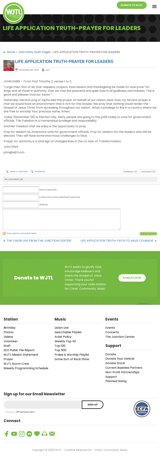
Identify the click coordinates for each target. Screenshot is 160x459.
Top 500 (60, 350)
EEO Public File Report (19, 350)
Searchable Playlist (68, 332)
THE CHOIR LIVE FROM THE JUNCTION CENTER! (39, 240)
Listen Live (62, 328)
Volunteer (11, 341)
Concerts (112, 332)
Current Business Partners (123, 368)
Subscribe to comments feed (21, 233)
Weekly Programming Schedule (26, 368)
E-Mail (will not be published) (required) (59, 197)
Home (11, 52)
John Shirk (25, 52)
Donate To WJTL (132, 5)
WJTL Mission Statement (21, 355)
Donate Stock (115, 363)
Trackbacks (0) (130, 171)
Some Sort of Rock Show (72, 359)
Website (43, 204)
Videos (8, 337)
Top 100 (60, 346)
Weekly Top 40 (65, 341)
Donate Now (132, 278)
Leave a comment (18, 171)
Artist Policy (63, 337)
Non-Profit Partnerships (122, 372)
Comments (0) (148, 171)
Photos (9, 332)
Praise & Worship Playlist (72, 355)
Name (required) (48, 189)
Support (111, 377)
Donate (110, 354)
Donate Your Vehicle (119, 359)
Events (110, 328)
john (48, 69)
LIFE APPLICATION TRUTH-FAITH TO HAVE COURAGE (117, 240)
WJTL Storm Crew (16, 364)
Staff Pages (42, 52)
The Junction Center (120, 337)
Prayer (8, 359)
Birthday (10, 328)
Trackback (39, 171)
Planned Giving (115, 381)
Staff (7, 346)
